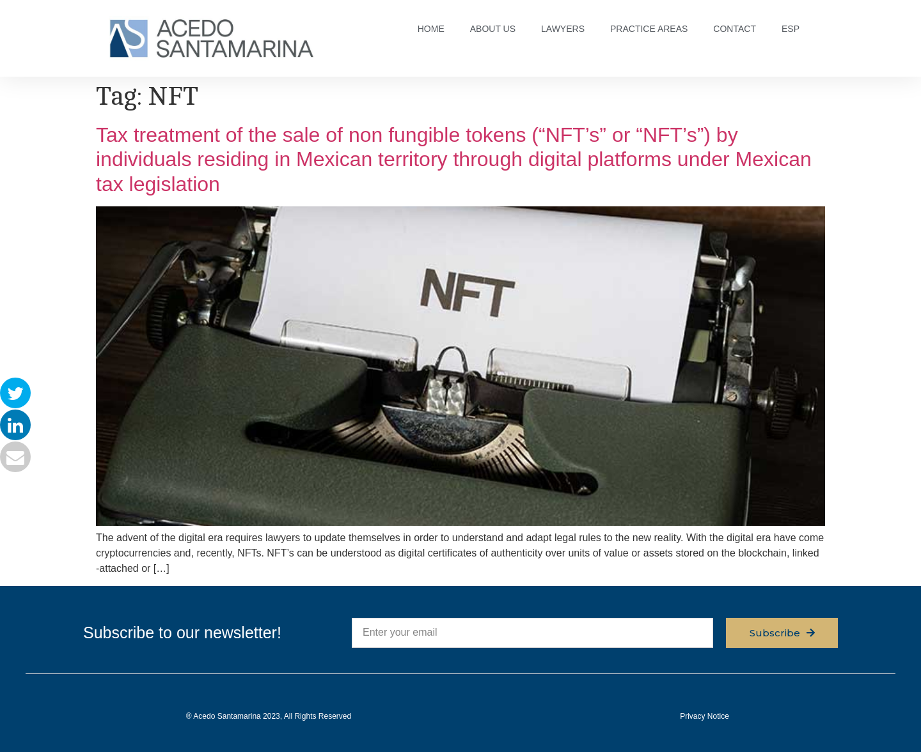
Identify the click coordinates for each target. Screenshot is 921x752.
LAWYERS (563, 29)
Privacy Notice (704, 716)
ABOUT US (493, 29)
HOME (431, 29)
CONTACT (734, 29)
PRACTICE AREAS (649, 29)
